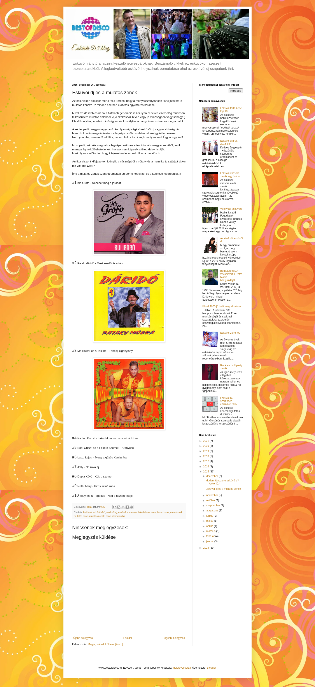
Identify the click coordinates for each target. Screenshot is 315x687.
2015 (206, 471)
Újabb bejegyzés (83, 637)
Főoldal (127, 637)
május (210, 520)
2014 (206, 547)
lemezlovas (163, 512)
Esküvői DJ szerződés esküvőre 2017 (229, 401)
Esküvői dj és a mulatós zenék (223, 488)
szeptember (213, 505)
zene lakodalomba (115, 516)
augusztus (212, 510)
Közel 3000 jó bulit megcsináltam (221, 306)
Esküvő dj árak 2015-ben (229, 142)
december (212, 476)
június (210, 515)
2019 (206, 451)
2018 (206, 456)
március (211, 531)
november (212, 495)
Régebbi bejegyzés (174, 637)
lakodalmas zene (147, 512)
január (210, 541)
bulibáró (87, 512)
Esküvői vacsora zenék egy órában (230, 175)
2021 (206, 440)
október (211, 500)
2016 (206, 466)
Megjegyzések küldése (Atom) (105, 644)
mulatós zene (81, 516)
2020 (206, 445)
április (210, 526)
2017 (206, 461)
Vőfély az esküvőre (231, 208)
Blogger (211, 667)
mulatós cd (176, 512)
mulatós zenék (97, 516)
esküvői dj (112, 512)
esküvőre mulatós (127, 512)
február (210, 536)
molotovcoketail (182, 667)
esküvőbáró (99, 512)
